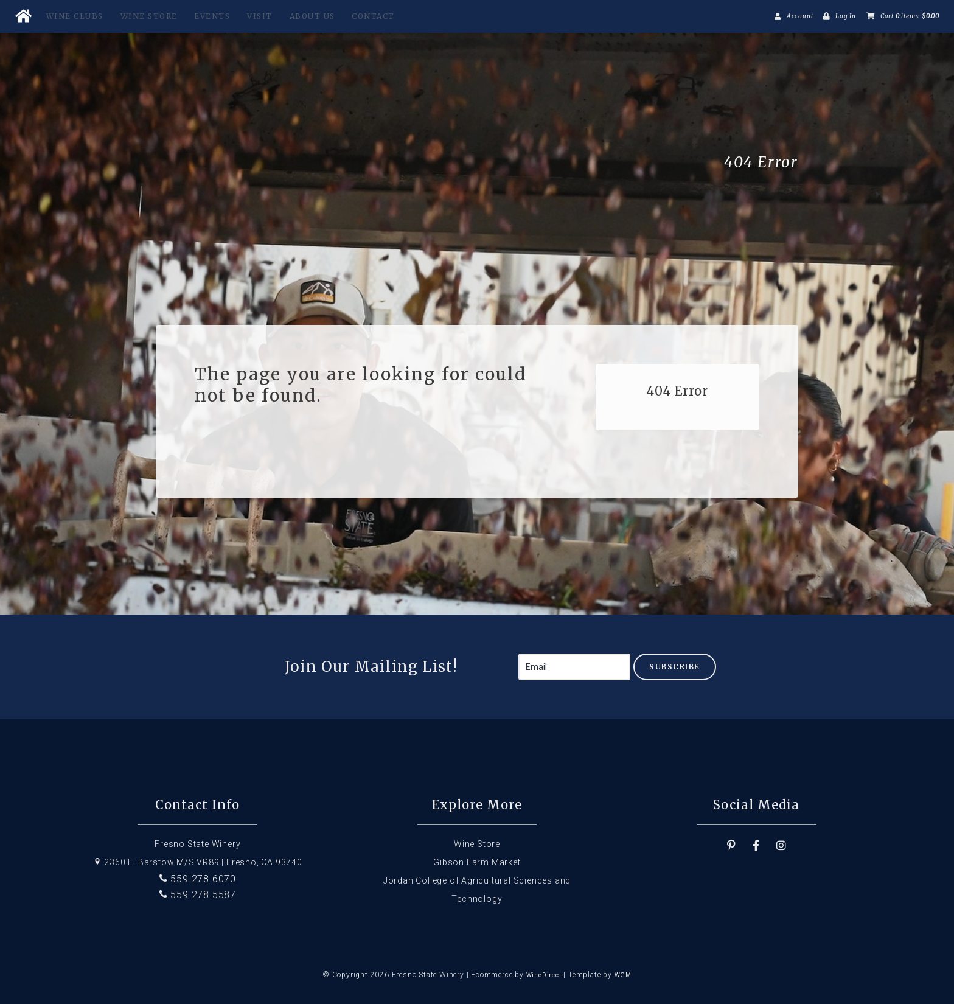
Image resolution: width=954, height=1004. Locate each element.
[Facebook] (756, 846)
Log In (845, 16)
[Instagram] (781, 846)
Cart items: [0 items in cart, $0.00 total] (909, 16)
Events (212, 16)
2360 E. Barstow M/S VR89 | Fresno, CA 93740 (197, 862)
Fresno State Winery (197, 844)
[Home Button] (23, 16)
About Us (312, 16)
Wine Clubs (74, 16)
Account (800, 16)
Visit (260, 16)
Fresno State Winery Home (247, 162)
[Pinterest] (731, 846)
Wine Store (149, 16)
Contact (373, 16)
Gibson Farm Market (476, 862)
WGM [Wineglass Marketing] (623, 975)
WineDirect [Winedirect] (544, 975)
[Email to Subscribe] (574, 667)
